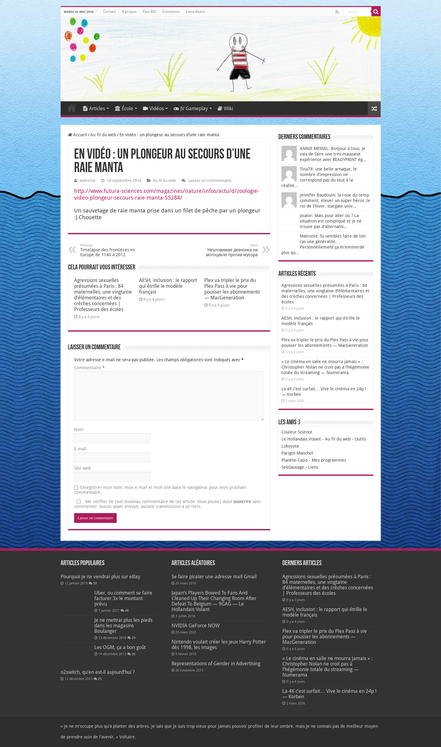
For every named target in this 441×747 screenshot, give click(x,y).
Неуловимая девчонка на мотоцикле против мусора (226, 250)
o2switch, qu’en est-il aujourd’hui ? (98, 672)
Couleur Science (296, 432)
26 (133, 654)
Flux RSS (149, 11)
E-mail (80, 448)
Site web (82, 468)
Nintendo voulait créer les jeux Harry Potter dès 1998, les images (219, 644)
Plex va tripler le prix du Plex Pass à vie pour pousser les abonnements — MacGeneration (232, 289)
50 (95, 583)
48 (127, 611)
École (124, 108)
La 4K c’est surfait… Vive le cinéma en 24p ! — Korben (329, 694)
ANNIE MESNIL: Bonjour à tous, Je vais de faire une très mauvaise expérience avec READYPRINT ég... (333, 154)
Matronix (87, 180)
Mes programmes (329, 460)
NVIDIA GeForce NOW (196, 626)
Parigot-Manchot (297, 453)
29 (133, 638)
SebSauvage (292, 467)
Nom (79, 429)
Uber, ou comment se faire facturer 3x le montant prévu (123, 598)
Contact (109, 11)
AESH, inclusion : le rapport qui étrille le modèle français (168, 286)
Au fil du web (103, 134)
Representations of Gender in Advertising (216, 663)
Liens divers (195, 11)
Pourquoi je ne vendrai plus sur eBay (100, 577)
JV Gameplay (191, 108)
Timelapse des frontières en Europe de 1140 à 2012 (111, 250)
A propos (129, 11)
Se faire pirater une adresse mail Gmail (214, 577)
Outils (360, 439)
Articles (94, 108)
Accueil (72, 107)
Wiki (225, 108)
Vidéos (153, 108)
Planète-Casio (294, 460)
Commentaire (89, 367)
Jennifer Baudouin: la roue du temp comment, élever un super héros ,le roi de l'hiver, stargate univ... (335, 200)
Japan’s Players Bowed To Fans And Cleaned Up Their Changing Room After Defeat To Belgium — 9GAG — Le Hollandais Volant (214, 601)
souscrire (242, 501)
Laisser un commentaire (209, 180)
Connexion (171, 11)
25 (100, 679)
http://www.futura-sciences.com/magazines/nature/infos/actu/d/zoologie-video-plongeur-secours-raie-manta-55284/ (166, 194)
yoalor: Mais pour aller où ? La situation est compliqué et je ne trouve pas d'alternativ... (331, 221)
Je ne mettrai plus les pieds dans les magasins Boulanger (123, 625)
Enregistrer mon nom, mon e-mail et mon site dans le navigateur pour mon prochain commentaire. (160, 490)
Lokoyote (290, 446)
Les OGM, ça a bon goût (120, 647)
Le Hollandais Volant (301, 439)
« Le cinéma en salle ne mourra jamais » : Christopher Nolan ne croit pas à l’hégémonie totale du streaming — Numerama (325, 367)
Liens (313, 467)
